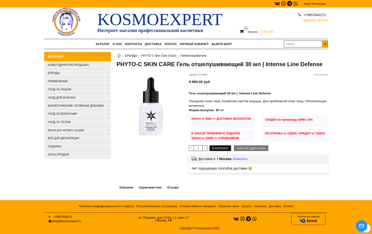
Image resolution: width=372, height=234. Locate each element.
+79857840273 (314, 15)
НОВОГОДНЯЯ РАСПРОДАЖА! (68, 65)
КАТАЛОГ (103, 44)
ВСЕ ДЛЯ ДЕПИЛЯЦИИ (63, 138)
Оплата (288, 206)
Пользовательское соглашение (156, 206)
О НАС (117, 44)
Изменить (240, 159)
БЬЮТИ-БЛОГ (222, 44)
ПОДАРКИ (54, 146)
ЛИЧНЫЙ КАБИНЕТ (194, 44)
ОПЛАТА (170, 44)
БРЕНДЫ (131, 55)
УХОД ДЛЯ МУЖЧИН (62, 97)
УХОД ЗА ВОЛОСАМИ (62, 113)
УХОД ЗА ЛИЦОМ (59, 89)
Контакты (260, 206)
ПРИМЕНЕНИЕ (58, 81)
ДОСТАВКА (153, 44)
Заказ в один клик (251, 148)
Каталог (247, 206)
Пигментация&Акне (193, 55)
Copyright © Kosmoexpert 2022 (199, 228)
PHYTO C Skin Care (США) (159, 55)
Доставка (275, 206)
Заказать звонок (315, 19)
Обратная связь (228, 206)
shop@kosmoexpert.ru (66, 221)
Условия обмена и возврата (198, 206)
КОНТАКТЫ (133, 44)
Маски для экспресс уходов (66, 130)
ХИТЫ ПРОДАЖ (58, 154)
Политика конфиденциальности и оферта (106, 206)
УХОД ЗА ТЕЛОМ (59, 122)
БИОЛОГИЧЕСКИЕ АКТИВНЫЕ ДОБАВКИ (76, 105)
